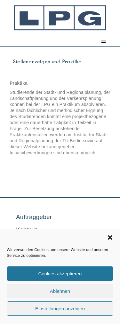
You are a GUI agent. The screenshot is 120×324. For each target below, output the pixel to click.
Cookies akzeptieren (60, 273)
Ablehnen (60, 291)
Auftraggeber (34, 217)
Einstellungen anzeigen (60, 308)
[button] (110, 237)
